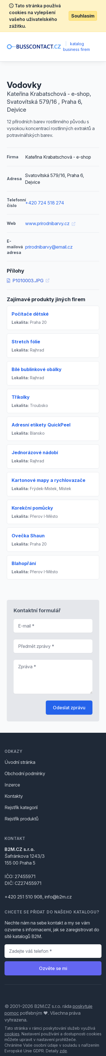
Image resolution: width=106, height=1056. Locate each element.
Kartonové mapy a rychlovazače (48, 480)
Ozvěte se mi (53, 968)
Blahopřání (24, 563)
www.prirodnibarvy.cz (50, 223)
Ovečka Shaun (28, 535)
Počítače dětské (30, 314)
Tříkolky (21, 397)
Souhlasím (82, 16)
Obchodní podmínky (25, 773)
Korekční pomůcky (32, 508)
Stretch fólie (26, 341)
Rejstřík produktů (21, 819)
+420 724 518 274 (44, 203)
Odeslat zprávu (69, 707)
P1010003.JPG (28, 280)
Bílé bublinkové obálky (37, 369)
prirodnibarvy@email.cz (49, 247)
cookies (12, 1033)
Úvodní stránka (20, 762)
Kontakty (14, 796)
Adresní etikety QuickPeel (41, 425)
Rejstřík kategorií (21, 807)
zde (63, 1050)
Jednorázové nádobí (35, 452)
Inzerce (12, 785)
